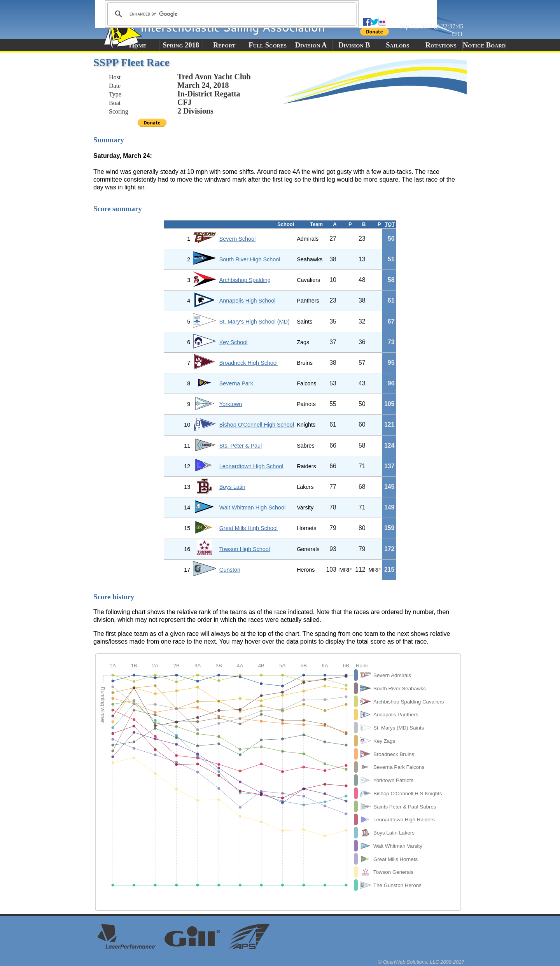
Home (137, 45)
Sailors (397, 45)
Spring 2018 (181, 45)
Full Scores (267, 45)
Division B (354, 45)
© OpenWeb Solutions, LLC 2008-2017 (421, 962)
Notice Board (484, 45)
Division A (311, 45)
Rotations (441, 45)
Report (224, 45)
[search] (231, 14)
